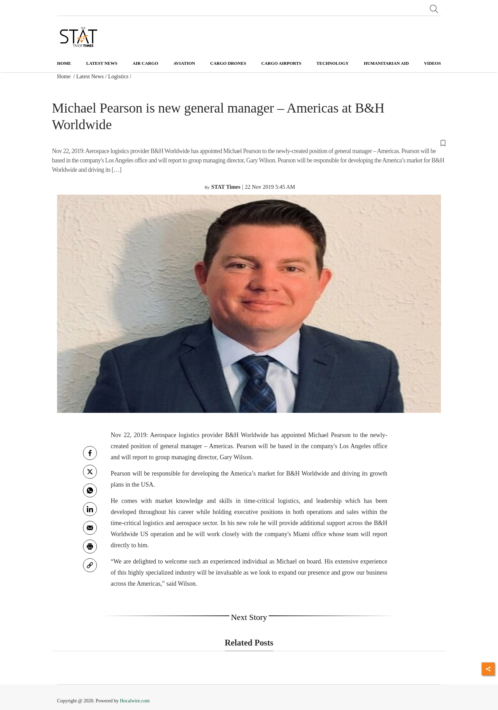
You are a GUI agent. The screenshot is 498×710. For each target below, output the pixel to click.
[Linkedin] (90, 509)
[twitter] (90, 472)
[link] (90, 565)
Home (64, 63)
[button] (249, 142)
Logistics (118, 76)
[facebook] (90, 453)
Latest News (90, 76)
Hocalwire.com (135, 700)
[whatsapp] (90, 490)
